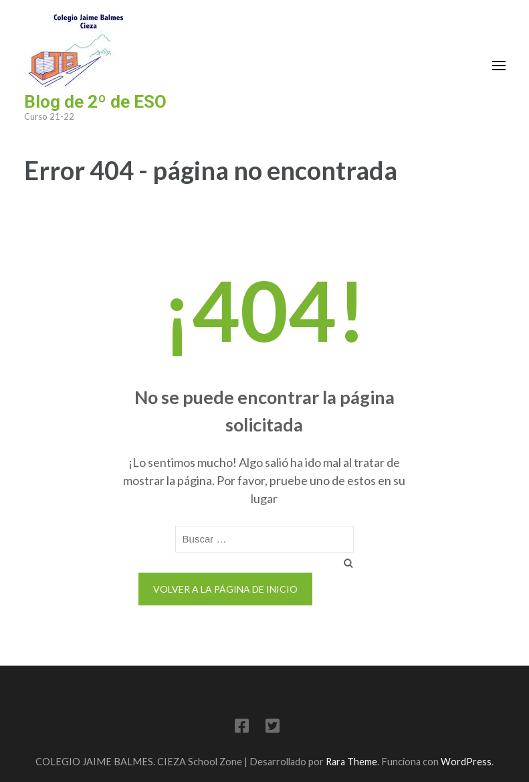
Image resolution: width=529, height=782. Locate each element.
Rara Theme (351, 761)
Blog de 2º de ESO (95, 102)
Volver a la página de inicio (225, 589)
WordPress (466, 761)
